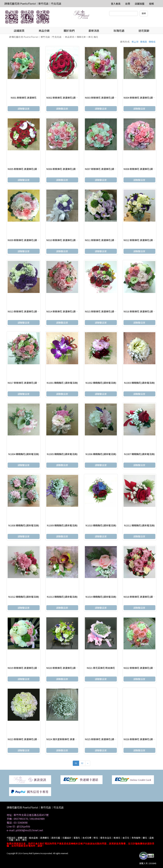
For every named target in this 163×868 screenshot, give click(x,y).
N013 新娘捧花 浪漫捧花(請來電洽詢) (27, 311)
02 (82, 763)
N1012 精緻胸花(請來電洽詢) (23, 596)
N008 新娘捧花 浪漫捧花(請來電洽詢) (143, 169)
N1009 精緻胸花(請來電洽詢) (62, 525)
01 (76, 763)
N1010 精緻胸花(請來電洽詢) (100, 525)
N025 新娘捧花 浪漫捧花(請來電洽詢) (104, 739)
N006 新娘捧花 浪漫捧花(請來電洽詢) (66, 169)
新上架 (135, 41)
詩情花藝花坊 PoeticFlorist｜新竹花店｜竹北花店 (32, 3)
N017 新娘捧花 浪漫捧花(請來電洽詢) (27, 382)
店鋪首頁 (19, 31)
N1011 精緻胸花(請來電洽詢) (139, 525)
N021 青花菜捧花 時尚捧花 (101, 668)
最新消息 (94, 31)
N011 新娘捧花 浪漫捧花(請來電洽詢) (104, 240)
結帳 (151, 3)
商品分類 (44, 31)
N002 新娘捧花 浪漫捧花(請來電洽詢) (66, 97)
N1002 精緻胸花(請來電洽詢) (100, 382)
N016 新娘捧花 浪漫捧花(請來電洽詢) (143, 311)
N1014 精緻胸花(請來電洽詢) (100, 596)
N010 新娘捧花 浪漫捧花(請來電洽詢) (66, 240)
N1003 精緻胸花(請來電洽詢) (139, 382)
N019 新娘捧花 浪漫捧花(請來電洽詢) (27, 668)
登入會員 (115, 3)
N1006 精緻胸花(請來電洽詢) (100, 454)
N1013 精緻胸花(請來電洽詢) (62, 596)
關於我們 (69, 31)
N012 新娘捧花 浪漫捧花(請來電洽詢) (143, 240)
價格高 (143, 41)
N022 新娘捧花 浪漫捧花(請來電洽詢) (143, 668)
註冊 (127, 3)
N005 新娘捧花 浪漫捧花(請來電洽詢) (27, 169)
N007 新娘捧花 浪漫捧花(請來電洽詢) (104, 169)
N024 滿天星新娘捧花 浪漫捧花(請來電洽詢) (69, 739)
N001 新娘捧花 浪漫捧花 (23, 97)
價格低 (152, 41)
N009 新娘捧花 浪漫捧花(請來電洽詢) (27, 240)
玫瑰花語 (118, 31)
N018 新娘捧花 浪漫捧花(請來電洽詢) (143, 596)
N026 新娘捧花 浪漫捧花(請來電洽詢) (143, 739)
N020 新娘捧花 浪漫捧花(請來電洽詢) (66, 668)
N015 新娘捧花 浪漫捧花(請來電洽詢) (104, 311)
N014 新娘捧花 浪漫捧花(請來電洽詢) (66, 311)
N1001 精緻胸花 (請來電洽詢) (62, 382)
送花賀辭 (143, 31)
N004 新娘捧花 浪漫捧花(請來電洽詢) (143, 97)
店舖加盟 (139, 3)
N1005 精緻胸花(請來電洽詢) (62, 454)
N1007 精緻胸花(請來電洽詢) (139, 454)
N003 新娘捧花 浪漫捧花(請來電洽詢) (104, 97)
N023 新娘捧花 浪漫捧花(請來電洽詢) (27, 739)
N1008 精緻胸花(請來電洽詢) (23, 525)
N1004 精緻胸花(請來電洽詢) (23, 454)
